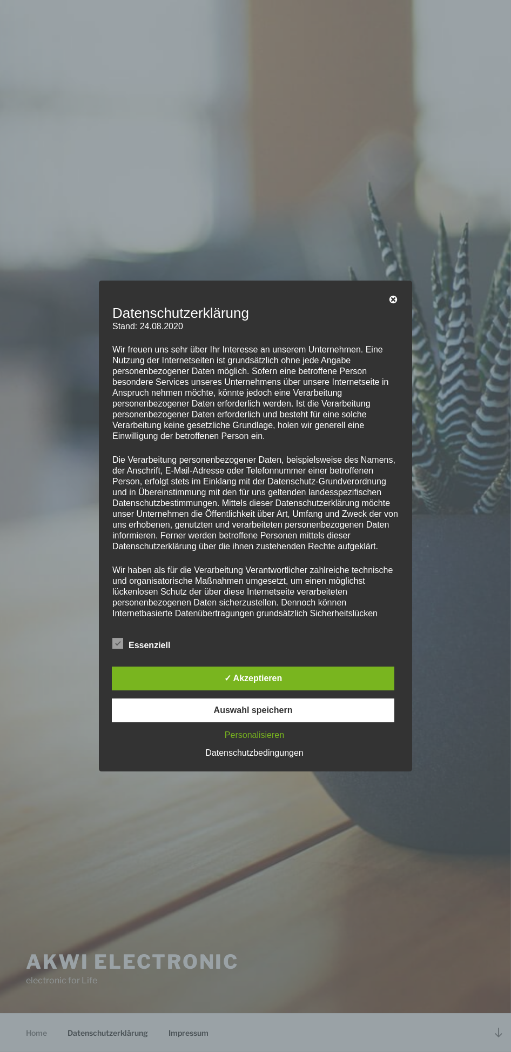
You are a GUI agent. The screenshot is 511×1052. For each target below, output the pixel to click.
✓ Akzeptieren (253, 678)
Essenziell (141, 643)
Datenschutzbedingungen (254, 752)
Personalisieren (254, 735)
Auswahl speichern (253, 710)
